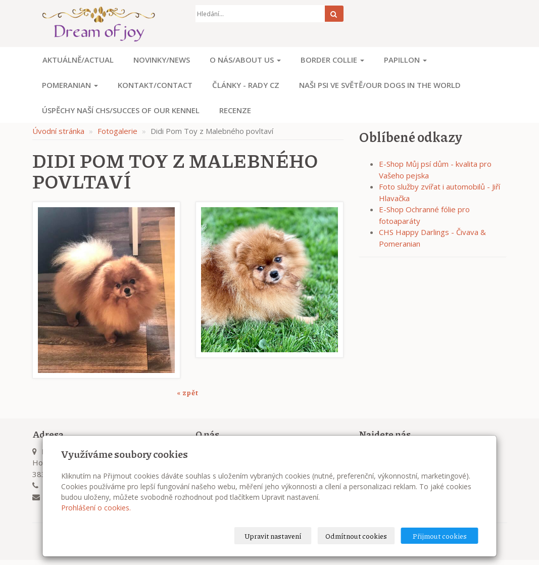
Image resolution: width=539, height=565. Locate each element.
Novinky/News (161, 60)
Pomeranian (70, 85)
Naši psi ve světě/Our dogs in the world (380, 85)
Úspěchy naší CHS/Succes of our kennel (121, 110)
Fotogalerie (117, 131)
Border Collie (332, 60)
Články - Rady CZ (245, 85)
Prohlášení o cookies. (96, 507)
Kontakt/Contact (155, 85)
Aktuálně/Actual (78, 60)
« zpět (188, 392)
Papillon (405, 60)
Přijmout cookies (440, 536)
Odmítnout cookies (356, 536)
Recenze (235, 110)
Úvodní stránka (58, 131)
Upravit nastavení (272, 536)
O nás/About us (245, 60)
